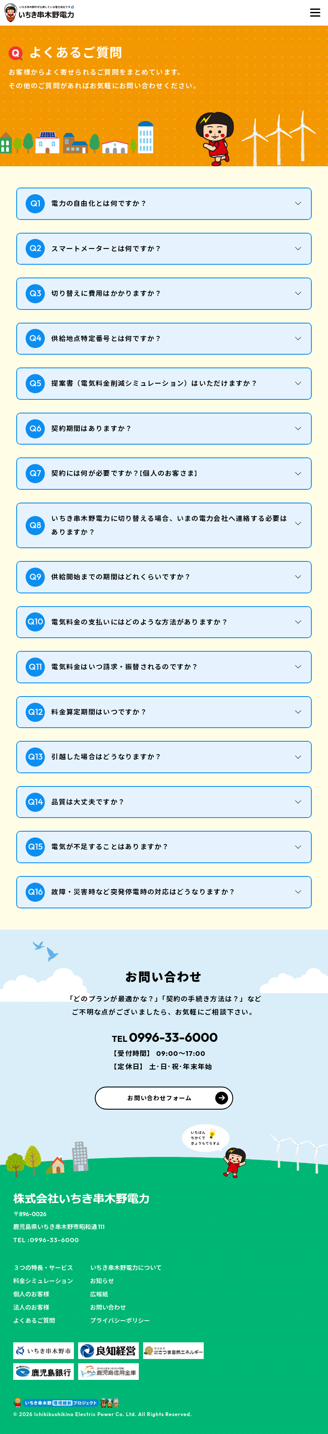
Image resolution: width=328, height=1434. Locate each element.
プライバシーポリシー (120, 1320)
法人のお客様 (31, 1307)
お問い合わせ (108, 1307)
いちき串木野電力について (126, 1268)
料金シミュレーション (43, 1281)
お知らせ (102, 1281)
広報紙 (99, 1294)
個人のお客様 (31, 1294)
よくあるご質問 (34, 1320)
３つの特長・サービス (43, 1268)
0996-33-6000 (164, 1037)
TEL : (48, 1239)
